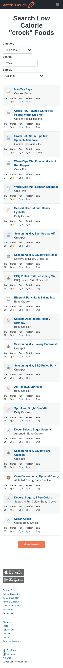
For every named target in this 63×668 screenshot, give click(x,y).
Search (7, 56)
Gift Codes (8, 609)
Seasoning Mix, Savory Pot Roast (35, 254)
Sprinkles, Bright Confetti (30, 408)
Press (5, 626)
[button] (17, 50)
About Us (7, 622)
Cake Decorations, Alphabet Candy (36, 476)
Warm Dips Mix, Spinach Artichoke (36, 186)
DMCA (6, 637)
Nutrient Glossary (11, 601)
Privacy (6, 633)
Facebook (9, 650)
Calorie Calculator (11, 594)
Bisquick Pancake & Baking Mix (34, 297)
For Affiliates (8, 629)
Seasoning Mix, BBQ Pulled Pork (35, 365)
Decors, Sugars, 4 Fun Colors (33, 497)
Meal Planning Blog (12, 605)
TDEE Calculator (11, 598)
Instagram (9, 654)
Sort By (7, 69)
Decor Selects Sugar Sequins (33, 429)
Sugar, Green (22, 518)
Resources (8, 613)
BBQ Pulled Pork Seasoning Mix (34, 276)
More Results (31, 544)
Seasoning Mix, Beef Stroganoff (34, 233)
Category (8, 43)
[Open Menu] (57, 5)
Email (7, 657)
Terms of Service (11, 641)
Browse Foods (9, 590)
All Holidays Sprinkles (28, 386)
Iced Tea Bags (23, 89)
